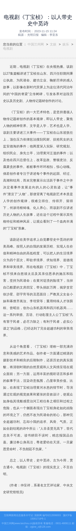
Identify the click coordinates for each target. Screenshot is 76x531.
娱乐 (65, 44)
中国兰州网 (36, 44)
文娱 (53, 44)
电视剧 (8, 48)
